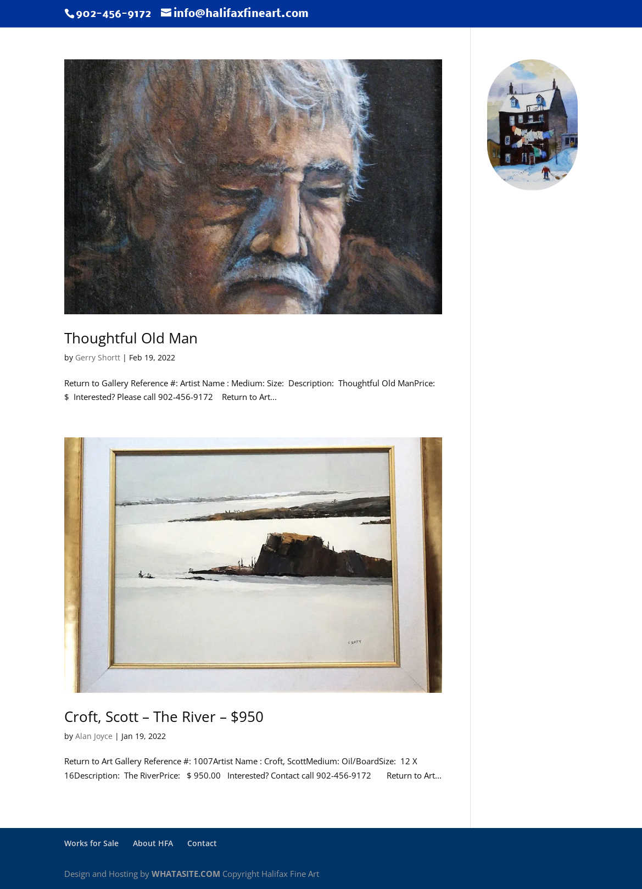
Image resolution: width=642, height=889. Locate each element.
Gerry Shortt (97, 357)
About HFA (153, 843)
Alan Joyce (94, 736)
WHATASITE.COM (186, 873)
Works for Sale (91, 843)
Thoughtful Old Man (131, 338)
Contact (202, 843)
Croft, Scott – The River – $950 (164, 716)
